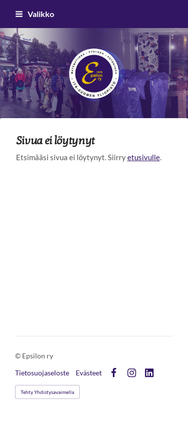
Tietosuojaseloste (42, 372)
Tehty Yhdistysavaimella (47, 392)
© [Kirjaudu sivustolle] (18, 355)
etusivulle (143, 157)
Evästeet (89, 372)
